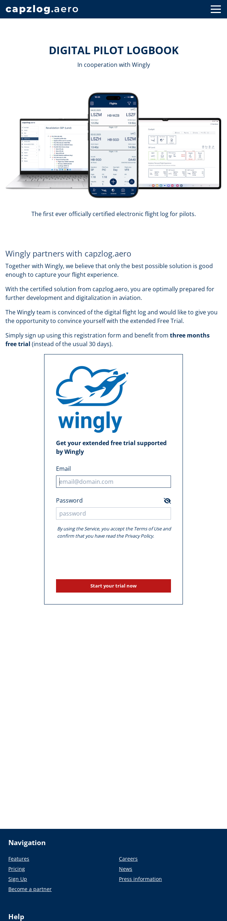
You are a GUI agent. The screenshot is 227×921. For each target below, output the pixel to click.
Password (69, 500)
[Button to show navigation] (215, 9)
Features (18, 858)
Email (63, 469)
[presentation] (113, 559)
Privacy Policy (139, 536)
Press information (140, 878)
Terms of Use (148, 528)
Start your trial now (113, 585)
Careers (128, 858)
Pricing (16, 868)
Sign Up (17, 878)
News (125, 868)
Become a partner (30, 889)
